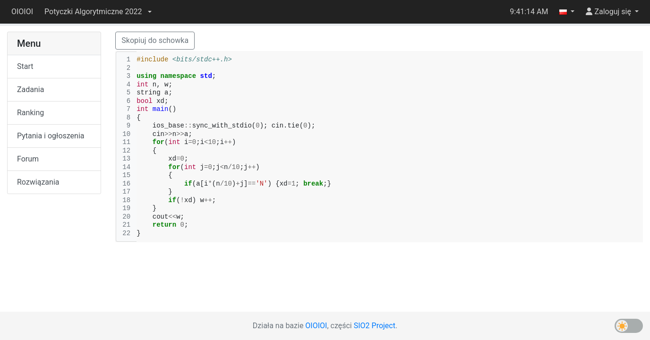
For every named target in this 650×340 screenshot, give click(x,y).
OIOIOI (22, 11)
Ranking (30, 112)
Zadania (30, 89)
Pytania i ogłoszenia (51, 135)
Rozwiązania (38, 182)
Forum (28, 158)
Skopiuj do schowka (154, 40)
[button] (98, 12)
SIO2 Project (374, 325)
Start (25, 66)
